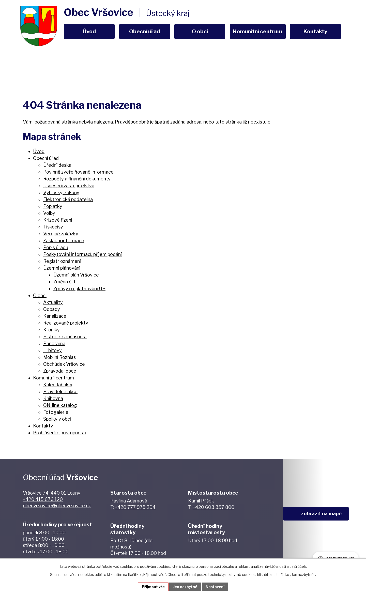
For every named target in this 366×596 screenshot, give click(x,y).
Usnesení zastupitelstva (68, 185)
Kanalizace (54, 316)
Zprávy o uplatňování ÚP (79, 288)
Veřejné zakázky (60, 233)
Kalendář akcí (57, 384)
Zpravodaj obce (59, 371)
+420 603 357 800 (213, 507)
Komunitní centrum (257, 31)
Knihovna (53, 398)
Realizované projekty (65, 323)
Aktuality (53, 302)
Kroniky (51, 329)
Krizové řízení (57, 220)
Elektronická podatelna (68, 199)
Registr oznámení (62, 261)
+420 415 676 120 (43, 499)
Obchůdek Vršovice (64, 364)
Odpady (51, 309)
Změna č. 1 (64, 281)
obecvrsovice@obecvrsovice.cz (57, 505)
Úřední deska (57, 165)
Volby (49, 213)
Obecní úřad (144, 31)
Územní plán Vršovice (76, 275)
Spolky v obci (57, 419)
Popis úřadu (55, 247)
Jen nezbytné (185, 587)
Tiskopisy (53, 227)
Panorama (54, 343)
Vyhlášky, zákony (61, 192)
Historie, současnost (65, 336)
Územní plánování (61, 268)
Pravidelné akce (60, 391)
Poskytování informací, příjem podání (82, 254)
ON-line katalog (60, 405)
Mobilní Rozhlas (59, 357)
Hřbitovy (52, 350)
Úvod (89, 31)
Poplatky (52, 206)
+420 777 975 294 (135, 507)
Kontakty (315, 31)
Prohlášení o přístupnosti (59, 432)
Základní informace (63, 240)
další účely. (298, 566)
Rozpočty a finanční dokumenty (77, 178)
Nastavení (215, 587)
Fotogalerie (55, 412)
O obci (200, 31)
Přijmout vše (153, 587)
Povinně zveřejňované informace (78, 172)
